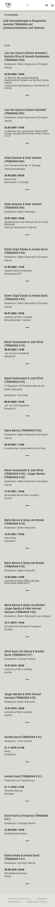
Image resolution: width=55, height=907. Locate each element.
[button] (27, 5)
